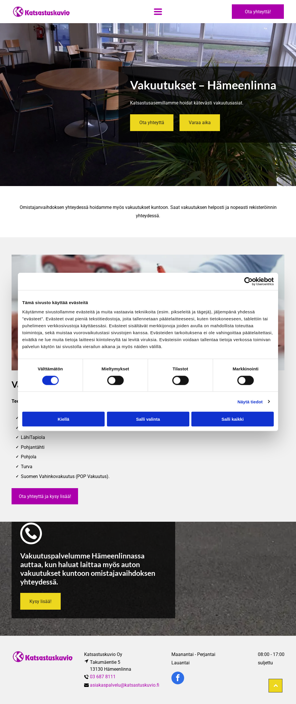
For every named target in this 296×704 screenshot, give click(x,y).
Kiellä (63, 419)
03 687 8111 (103, 676)
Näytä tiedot (250, 401)
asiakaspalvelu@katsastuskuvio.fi (124, 685)
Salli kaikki (232, 419)
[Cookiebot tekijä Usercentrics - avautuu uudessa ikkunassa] (248, 281)
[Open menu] (158, 11)
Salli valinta (148, 419)
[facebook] (177, 679)
